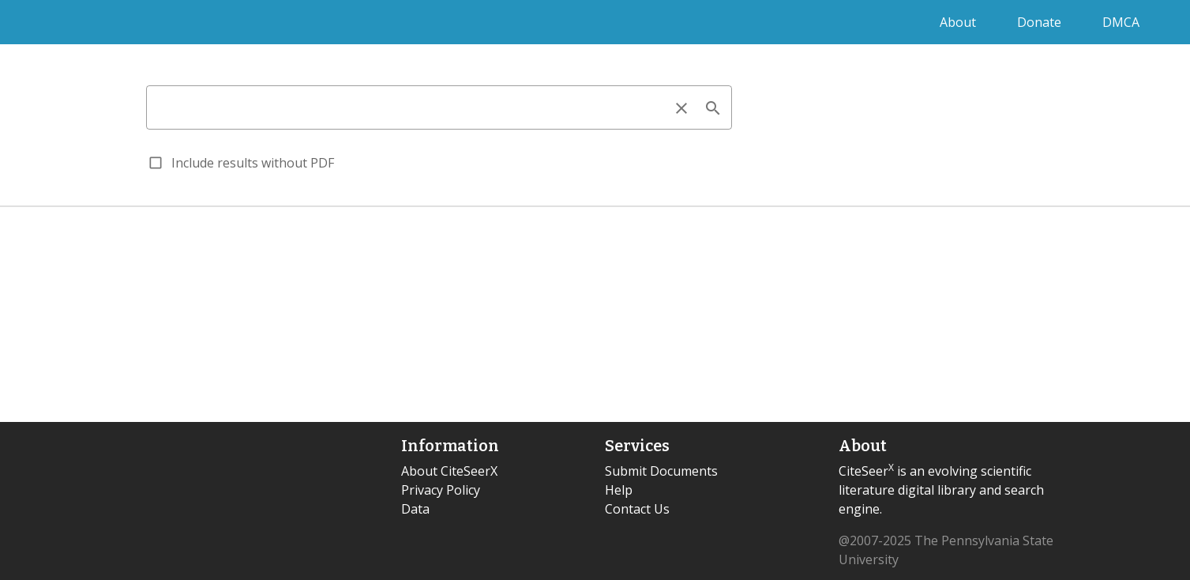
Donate (1040, 22)
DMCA (1120, 22)
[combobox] (439, 107)
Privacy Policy (440, 490)
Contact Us (637, 509)
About (959, 22)
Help (619, 490)
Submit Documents (661, 471)
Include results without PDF (252, 163)
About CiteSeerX (449, 471)
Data (415, 509)
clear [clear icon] (681, 108)
